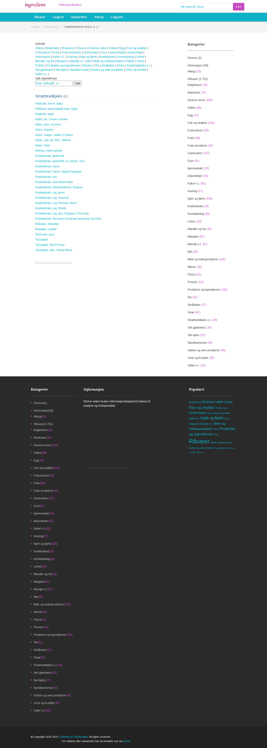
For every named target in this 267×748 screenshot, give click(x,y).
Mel (88, 61)
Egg (121, 48)
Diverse (82, 48)
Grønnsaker (91, 52)
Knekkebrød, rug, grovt (50, 192)
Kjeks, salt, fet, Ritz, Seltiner (53, 140)
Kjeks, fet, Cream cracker (51, 119)
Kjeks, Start (42, 145)
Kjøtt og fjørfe (88, 56)
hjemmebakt (118, 52)
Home (35, 26)
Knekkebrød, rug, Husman (52, 197)
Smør (120, 65)
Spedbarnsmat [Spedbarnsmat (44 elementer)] (224, 442)
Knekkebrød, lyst (46, 176)
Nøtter (130, 61)
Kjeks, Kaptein (44, 129)
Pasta (140, 61)
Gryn (104, 52)
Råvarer (40, 17)
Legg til (58, 17)
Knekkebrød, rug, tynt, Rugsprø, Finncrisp (62, 213)
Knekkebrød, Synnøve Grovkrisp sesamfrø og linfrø (68, 218)
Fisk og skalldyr (137, 48)
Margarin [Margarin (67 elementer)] (194, 423)
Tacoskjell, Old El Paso (50, 244)
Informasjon (42, 56)
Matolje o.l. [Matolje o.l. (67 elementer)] (206, 423)
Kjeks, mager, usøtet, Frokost (54, 134)
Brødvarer (68, 48)
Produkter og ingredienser (63, 65)
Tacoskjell (41, 239)
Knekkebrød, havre (47, 166)
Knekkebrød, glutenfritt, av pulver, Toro (60, 161)
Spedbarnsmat (79, 69)
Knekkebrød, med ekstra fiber (54, 182)
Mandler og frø (44, 61)
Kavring (72, 56)
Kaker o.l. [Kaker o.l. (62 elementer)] (194, 418)
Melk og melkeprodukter (109, 61)
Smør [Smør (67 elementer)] (213, 442)
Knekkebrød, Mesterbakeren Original (58, 187)
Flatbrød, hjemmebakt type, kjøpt (56, 108)
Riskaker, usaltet (45, 229)
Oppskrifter (79, 17)
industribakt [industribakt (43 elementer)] (224, 413)
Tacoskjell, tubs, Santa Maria (53, 250)
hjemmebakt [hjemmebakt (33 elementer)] (212, 413)
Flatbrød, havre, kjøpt (49, 103)
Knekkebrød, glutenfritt (49, 155)
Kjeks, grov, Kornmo (48, 124)
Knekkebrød (107, 56)
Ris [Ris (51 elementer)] (216, 434)
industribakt (135, 52)
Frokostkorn (42, 52)
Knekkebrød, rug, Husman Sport (56, 203)
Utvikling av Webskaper (74, 736)
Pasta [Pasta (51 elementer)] (216, 429)
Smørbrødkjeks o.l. (138, 65)
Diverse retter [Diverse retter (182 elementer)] (212, 402)
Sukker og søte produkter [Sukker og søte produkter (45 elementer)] (201, 448)
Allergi (99, 17)
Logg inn (117, 17)
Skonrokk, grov (45, 234)
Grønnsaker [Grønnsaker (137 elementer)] (197, 413)
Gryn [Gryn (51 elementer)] (225, 408)
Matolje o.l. (77, 61)
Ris (97, 65)
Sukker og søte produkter (107, 69)
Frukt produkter (71, 52)
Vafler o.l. (41, 74)
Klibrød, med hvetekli (48, 150)
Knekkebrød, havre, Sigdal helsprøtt (58, 171)
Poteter (40, 65)
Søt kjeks (62, 69)
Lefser (140, 56)
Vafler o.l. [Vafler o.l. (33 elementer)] (200, 452)
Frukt (56, 52)
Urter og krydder (136, 69)
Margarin (62, 61)
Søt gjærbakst (44, 69)
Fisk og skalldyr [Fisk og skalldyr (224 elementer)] (202, 407)
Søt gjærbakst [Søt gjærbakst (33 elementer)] (221, 448)
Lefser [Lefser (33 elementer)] (227, 419)
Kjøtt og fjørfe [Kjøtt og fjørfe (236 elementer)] (212, 418)
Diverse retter (97, 48)
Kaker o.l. (59, 56)
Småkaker (108, 65)
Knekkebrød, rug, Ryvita (50, 208)
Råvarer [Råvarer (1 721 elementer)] (199, 441)
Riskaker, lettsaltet (47, 223)
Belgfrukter (53, 48)
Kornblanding (125, 56)
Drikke (113, 48)
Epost (127, 741)
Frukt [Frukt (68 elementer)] (219, 407)
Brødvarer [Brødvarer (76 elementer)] (195, 402)
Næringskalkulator (70, 4)
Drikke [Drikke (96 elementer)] (228, 402)
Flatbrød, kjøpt (44, 114)
